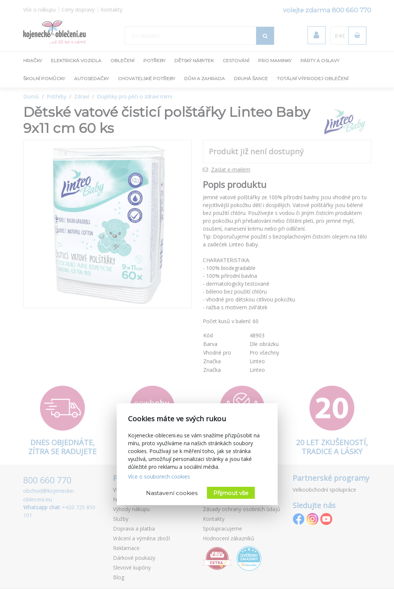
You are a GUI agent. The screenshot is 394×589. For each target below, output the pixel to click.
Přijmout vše (230, 493)
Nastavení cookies (172, 493)
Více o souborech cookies (159, 476)
